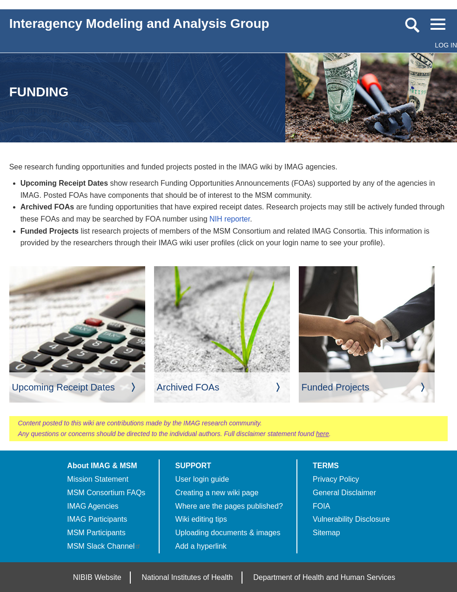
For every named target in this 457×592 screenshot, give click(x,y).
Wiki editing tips (201, 519)
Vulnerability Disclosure (351, 519)
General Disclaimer (344, 493)
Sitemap (326, 533)
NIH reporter (229, 219)
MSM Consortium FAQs (106, 493)
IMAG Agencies (92, 506)
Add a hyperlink (201, 546)
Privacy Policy (336, 479)
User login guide (202, 479)
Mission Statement (97, 479)
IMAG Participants (97, 519)
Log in (446, 45)
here (322, 433)
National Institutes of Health (187, 577)
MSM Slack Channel (104, 546)
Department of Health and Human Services (324, 577)
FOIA (321, 506)
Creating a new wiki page (217, 493)
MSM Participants (96, 533)
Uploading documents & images (228, 533)
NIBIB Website (97, 577)
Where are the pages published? (229, 506)
